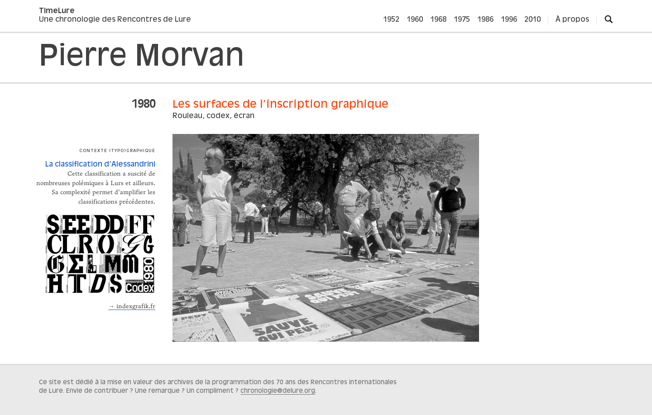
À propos (572, 20)
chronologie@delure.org (277, 391)
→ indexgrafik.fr (131, 306)
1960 (415, 20)
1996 (509, 20)
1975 (462, 20)
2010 (532, 20)
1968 (438, 20)
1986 (485, 20)
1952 (391, 20)
